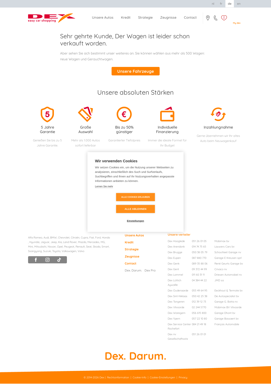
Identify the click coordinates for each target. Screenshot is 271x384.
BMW (53, 238)
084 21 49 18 (199, 324)
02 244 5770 (199, 308)
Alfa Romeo (35, 238)
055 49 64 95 (199, 291)
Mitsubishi (40, 247)
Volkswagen (69, 251)
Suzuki (47, 251)
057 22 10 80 (199, 319)
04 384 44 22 (199, 281)
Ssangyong (35, 251)
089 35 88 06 (199, 264)
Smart (105, 247)
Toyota (56, 251)
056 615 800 (199, 313)
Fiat (91, 238)
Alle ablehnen (157, 203)
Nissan (52, 247)
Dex (102, 378)
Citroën (75, 238)
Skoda (96, 247)
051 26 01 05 (199, 241)
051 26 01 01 (199, 334)
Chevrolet (64, 238)
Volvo (81, 251)
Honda (106, 238)
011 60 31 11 (198, 275)
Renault (80, 247)
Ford (98, 238)
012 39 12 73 (199, 302)
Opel (60, 247)
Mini (30, 247)
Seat (89, 247)
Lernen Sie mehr (104, 192)
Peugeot (69, 247)
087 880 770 (199, 258)
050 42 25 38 (199, 296)
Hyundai (34, 242)
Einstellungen (135, 215)
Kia (60, 242)
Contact (208, 19)
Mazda (82, 242)
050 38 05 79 (199, 252)
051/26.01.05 (216, 19)
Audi (46, 238)
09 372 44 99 (199, 269)
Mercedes (93, 242)
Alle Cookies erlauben (114, 203)
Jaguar (45, 242)
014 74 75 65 (199, 247)
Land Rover (70, 242)
